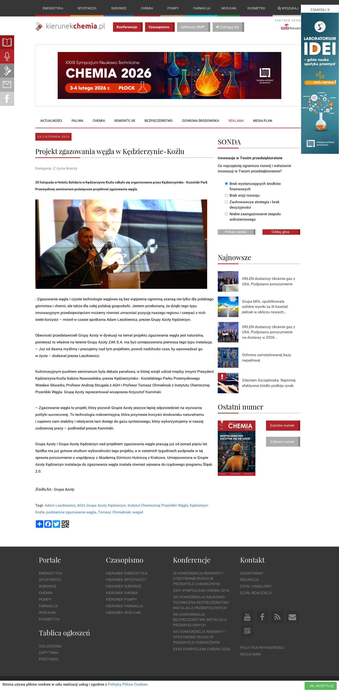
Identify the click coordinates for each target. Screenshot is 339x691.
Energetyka (53, 8)
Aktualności (51, 121)
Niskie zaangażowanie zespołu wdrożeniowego (253, 217)
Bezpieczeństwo (159, 121)
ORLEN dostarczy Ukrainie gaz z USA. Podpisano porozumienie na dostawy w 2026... (268, 332)
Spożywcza (87, 8)
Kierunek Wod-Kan (123, 612)
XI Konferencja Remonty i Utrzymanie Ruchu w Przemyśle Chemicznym (198, 578)
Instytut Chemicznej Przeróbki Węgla (158, 505)
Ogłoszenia (50, 646)
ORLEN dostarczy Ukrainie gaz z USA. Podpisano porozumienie (268, 281)
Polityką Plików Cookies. (128, 684)
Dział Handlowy (256, 586)
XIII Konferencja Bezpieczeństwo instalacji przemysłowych (199, 619)
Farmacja (201, 8)
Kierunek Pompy (121, 599)
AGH (81, 505)
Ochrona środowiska (200, 121)
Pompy (173, 8)
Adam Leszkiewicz (60, 505)
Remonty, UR (124, 121)
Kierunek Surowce (123, 586)
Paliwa (77, 121)
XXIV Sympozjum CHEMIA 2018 (201, 590)
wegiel (138, 512)
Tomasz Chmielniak (114, 512)
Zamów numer (282, 425)
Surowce (118, 8)
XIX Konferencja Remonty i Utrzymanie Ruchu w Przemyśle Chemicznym (199, 637)
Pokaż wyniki (236, 232)
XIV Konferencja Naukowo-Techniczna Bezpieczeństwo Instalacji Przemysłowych (201, 602)
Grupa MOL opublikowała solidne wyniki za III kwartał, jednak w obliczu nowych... (265, 306)
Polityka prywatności (262, 647)
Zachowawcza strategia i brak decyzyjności (252, 205)
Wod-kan (228, 8)
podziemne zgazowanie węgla (71, 512)
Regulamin (250, 654)
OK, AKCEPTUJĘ (322, 686)
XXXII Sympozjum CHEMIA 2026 (201, 649)
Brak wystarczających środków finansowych (253, 186)
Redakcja (249, 580)
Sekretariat (252, 573)
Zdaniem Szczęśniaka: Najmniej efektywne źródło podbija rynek (268, 383)
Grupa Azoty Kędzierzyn (106, 505)
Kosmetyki (256, 8)
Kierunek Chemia (122, 593)
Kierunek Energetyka (126, 573)
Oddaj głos (280, 232)
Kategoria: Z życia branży (56, 168)
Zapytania (49, 653)
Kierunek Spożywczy (126, 580)
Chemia (147, 8)
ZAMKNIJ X (320, 10)
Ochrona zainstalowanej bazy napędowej (266, 357)
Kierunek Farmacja (124, 606)
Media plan (262, 121)
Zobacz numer (282, 441)
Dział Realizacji (255, 593)
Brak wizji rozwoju (242, 195)
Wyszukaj (288, 8)
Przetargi (48, 659)
